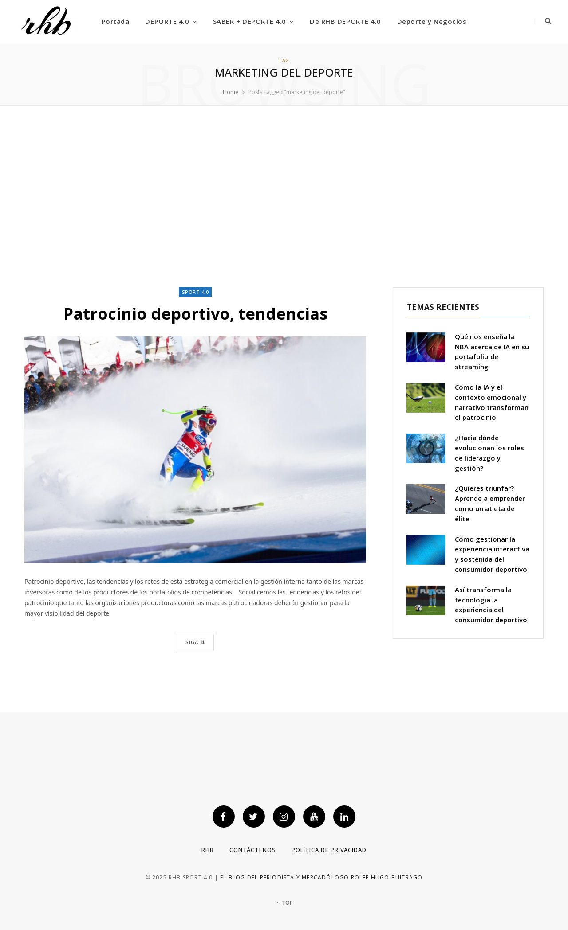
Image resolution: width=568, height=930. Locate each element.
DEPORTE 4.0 (167, 21)
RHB (207, 850)
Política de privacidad (329, 850)
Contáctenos (252, 850)
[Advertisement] (284, 196)
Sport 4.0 (195, 292)
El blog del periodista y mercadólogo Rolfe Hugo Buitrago (321, 878)
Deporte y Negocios (431, 21)
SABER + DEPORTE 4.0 (249, 21)
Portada (116, 21)
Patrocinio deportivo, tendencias (195, 313)
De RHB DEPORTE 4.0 (345, 21)
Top (284, 903)
